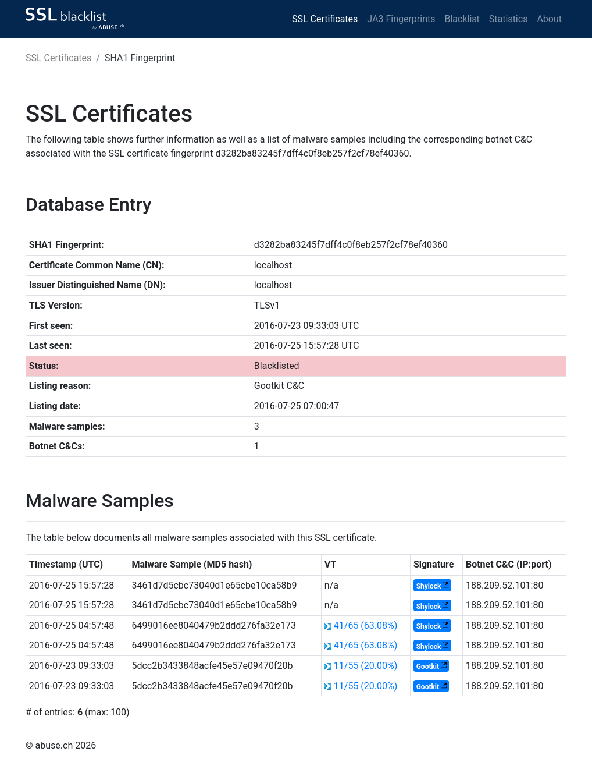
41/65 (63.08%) (366, 625)
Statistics (508, 18)
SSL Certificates (325, 18)
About (549, 18)
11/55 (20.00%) (366, 665)
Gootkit (427, 666)
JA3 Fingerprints (401, 18)
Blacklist (461, 18)
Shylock (428, 586)
